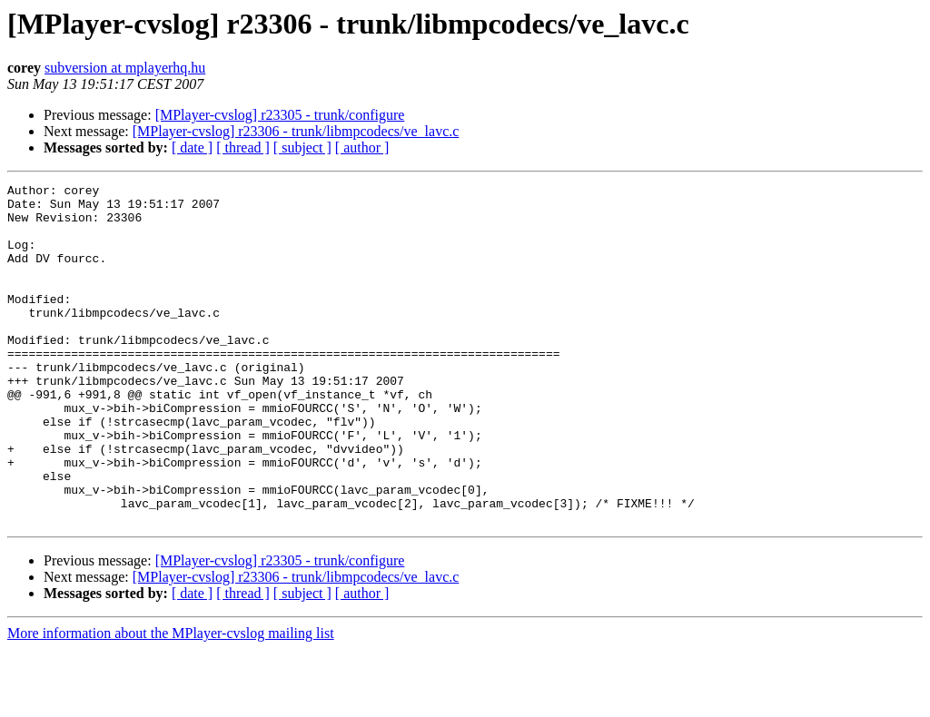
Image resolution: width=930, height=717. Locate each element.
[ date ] (192, 147)
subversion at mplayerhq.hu (125, 67)
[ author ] (362, 147)
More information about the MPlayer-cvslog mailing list (170, 701)
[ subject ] (302, 147)
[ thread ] (243, 147)
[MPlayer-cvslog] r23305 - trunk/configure (280, 115)
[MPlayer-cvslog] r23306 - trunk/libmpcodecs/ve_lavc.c (296, 131)
